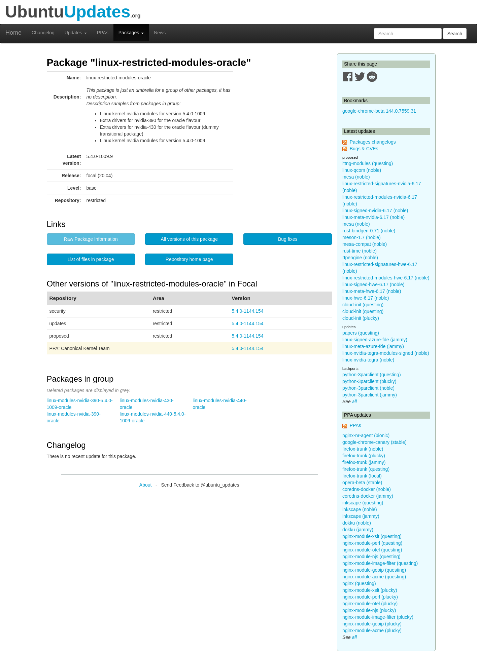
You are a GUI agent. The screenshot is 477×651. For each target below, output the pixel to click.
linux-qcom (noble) (361, 170)
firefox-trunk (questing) (365, 469)
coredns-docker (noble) (366, 489)
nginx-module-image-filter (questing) (380, 563)
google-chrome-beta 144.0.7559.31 (379, 111)
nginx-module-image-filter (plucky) (377, 617)
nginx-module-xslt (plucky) (369, 590)
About (145, 485)
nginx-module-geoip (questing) (374, 570)
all (354, 401)
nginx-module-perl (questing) (372, 543)
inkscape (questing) (362, 502)
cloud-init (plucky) (360, 318)
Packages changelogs (373, 142)
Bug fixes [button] (288, 239)
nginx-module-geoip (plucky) (372, 623)
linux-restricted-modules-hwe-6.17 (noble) (385, 277)
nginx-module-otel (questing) (372, 549)
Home (13, 32)
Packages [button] (131, 32)
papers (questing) (360, 333)
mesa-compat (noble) (364, 244)
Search (454, 33)
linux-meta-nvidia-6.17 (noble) (373, 217)
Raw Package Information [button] (91, 239)
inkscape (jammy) (360, 516)
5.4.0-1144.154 (247, 311)
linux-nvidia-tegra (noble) (368, 359)
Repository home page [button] (189, 259)
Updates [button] (76, 32)
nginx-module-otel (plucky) (370, 603)
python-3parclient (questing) (371, 374)
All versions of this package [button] (189, 239)
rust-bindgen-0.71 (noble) (368, 230)
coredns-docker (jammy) (367, 496)
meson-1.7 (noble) (361, 237)
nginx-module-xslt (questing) (372, 536)
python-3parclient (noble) (368, 388)
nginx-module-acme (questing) (374, 576)
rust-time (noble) (359, 251)
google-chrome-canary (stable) (374, 442)
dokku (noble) (356, 523)
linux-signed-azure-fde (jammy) (374, 339)
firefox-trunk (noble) (362, 449)
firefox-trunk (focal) (362, 475)
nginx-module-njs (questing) (371, 556)
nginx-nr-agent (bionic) (365, 435)
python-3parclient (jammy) (369, 394)
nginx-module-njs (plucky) (369, 610)
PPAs (102, 32)
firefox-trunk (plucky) (363, 455)
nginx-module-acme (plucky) (372, 630)
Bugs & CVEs (364, 148)
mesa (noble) (356, 177)
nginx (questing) (359, 583)
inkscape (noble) (359, 509)
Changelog (43, 32)
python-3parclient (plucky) (369, 381)
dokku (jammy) (357, 529)
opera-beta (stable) (362, 482)
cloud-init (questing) (362, 304)
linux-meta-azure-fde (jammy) (373, 346)
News (160, 32)
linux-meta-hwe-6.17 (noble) (371, 291)
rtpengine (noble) (360, 257)
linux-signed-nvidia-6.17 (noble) (375, 210)
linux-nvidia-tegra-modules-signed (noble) (385, 353)
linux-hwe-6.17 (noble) (365, 298)
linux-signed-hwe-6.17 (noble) (373, 284)
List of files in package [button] (91, 259)
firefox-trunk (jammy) (363, 462)
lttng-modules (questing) (367, 163)
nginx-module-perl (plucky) (370, 597)
